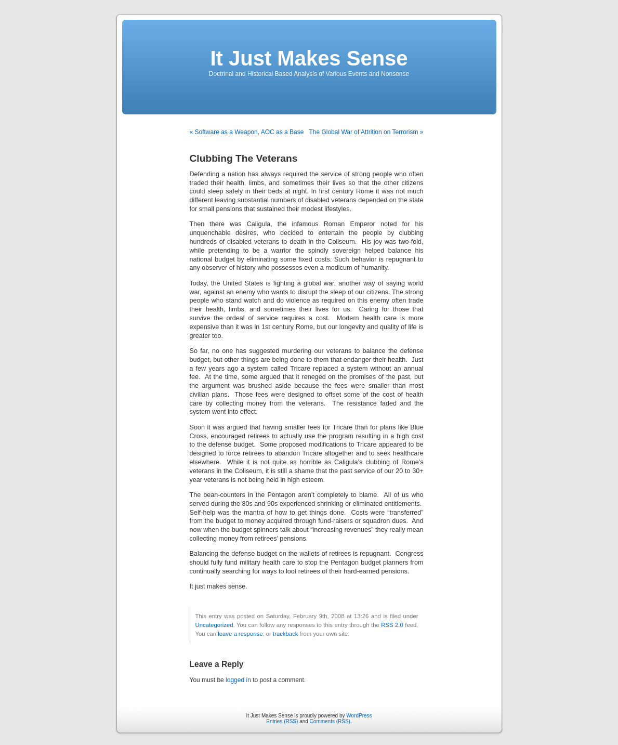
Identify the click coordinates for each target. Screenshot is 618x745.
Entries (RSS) (282, 721)
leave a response (240, 634)
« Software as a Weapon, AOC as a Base (247, 132)
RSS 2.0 (392, 625)
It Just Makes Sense (308, 58)
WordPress (359, 715)
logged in (238, 680)
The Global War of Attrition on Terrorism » (366, 132)
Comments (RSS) (330, 721)
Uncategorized (214, 625)
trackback (285, 634)
